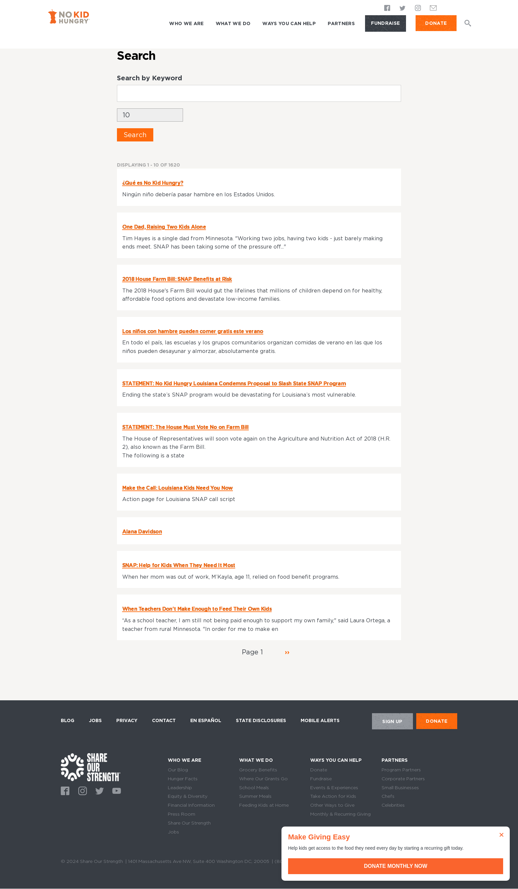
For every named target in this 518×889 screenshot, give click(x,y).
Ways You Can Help (289, 23)
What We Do (233, 23)
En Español (205, 720)
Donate (318, 769)
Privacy (126, 720)
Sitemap (363, 861)
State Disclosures (261, 720)
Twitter (402, 8)
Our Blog (178, 769)
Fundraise (385, 23)
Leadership (180, 787)
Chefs (388, 796)
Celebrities (393, 805)
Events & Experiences (334, 787)
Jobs (95, 720)
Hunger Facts (183, 778)
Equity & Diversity (187, 796)
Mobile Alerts (320, 719)
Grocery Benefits (258, 769)
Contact (164, 720)
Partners (341, 23)
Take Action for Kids (333, 796)
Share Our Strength (189, 823)
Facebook (387, 8)
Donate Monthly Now (443, 866)
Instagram (418, 8)
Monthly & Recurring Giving (340, 814)
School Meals (254, 787)
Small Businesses (400, 787)
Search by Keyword (149, 78)
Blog (67, 720)
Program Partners (401, 769)
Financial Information (191, 805)
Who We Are (186, 23)
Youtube (115, 790)
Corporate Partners (403, 778)
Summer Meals (255, 796)
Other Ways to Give (332, 805)
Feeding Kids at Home (264, 805)
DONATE (436, 23)
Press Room (181, 814)
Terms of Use (331, 861)
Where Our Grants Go (263, 778)
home (90, 767)
